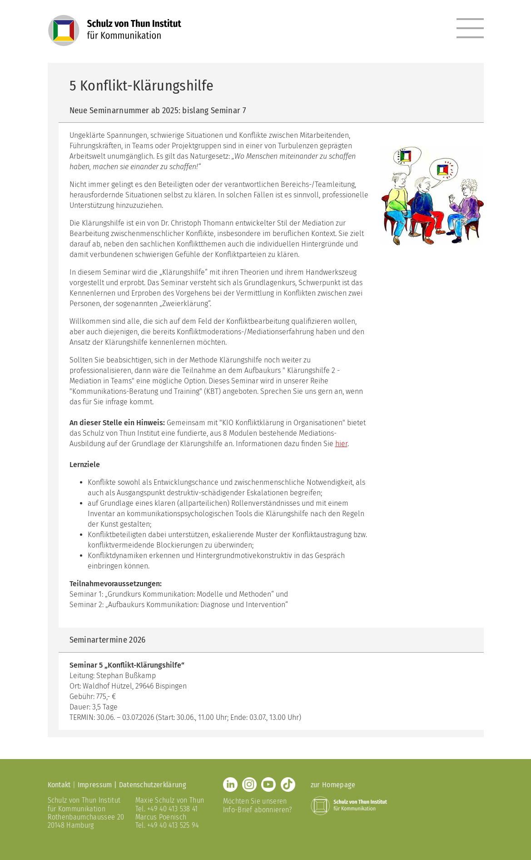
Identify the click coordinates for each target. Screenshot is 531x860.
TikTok (288, 784)
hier (341, 443)
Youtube (268, 784)
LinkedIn (230, 784)
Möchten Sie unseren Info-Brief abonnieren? (258, 805)
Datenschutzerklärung (152, 784)
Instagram (249, 784)
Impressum (95, 784)
